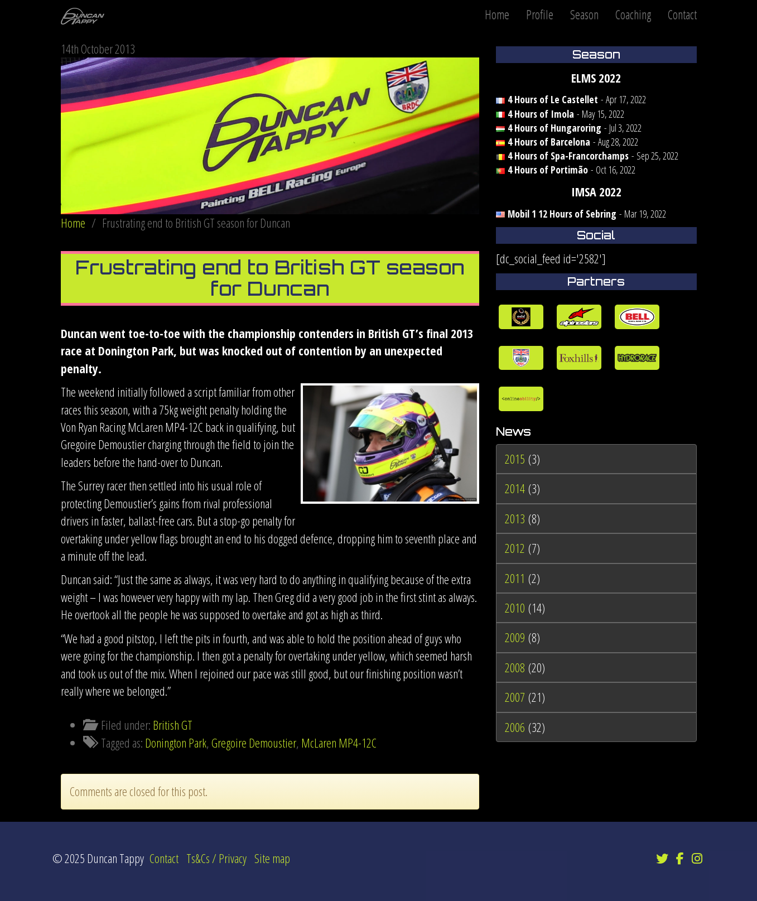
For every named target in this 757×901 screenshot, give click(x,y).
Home (497, 14)
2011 (515, 578)
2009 (515, 637)
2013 (515, 518)
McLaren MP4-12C (339, 742)
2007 (515, 696)
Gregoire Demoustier (253, 742)
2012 (515, 547)
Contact (682, 14)
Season (584, 14)
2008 (515, 667)
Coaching (633, 14)
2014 (515, 488)
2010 (515, 607)
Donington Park (175, 742)
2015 (515, 458)
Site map (272, 858)
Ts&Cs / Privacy (216, 858)
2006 (515, 727)
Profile (539, 14)
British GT (172, 724)
